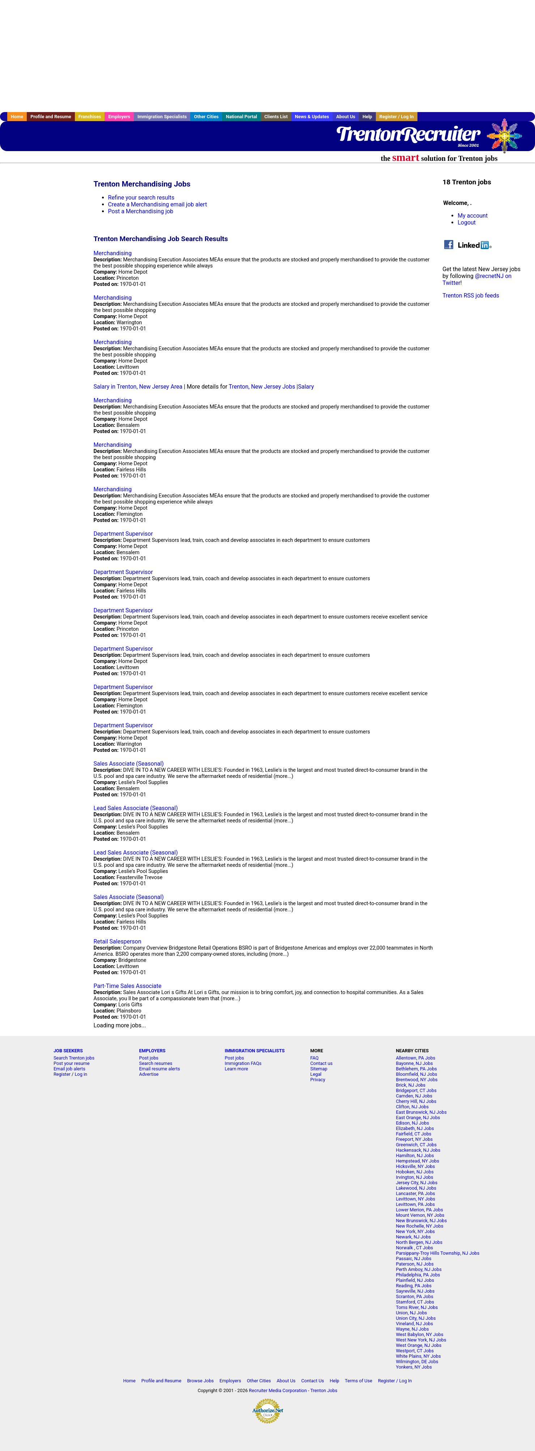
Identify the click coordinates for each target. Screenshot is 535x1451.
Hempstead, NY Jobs (417, 1161)
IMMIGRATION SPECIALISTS (255, 1050)
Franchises (89, 116)
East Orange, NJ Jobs (418, 1117)
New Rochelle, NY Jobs (419, 1226)
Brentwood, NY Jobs (416, 1079)
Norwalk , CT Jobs (414, 1247)
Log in (81, 1074)
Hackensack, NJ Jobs (418, 1150)
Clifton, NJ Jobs (412, 1106)
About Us (345, 116)
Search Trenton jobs (74, 1058)
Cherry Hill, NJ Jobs (416, 1101)
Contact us (321, 1063)
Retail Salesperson (117, 941)
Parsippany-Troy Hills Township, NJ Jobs (437, 1253)
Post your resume (72, 1063)
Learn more (236, 1068)
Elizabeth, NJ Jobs (415, 1128)
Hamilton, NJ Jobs (415, 1155)
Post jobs (148, 1058)
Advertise (149, 1074)
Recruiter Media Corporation (278, 1390)
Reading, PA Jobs (414, 1285)
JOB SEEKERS (68, 1050)
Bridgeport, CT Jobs (416, 1090)
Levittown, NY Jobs (415, 1199)
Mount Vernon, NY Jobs (420, 1215)
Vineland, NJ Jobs (414, 1323)
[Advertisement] (268, 56)
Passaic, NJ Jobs (413, 1258)
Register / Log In (396, 116)
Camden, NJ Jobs (414, 1096)
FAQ (314, 1058)
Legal (316, 1074)
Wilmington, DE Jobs (417, 1361)
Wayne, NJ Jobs (412, 1329)
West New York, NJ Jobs (421, 1340)
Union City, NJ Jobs (416, 1318)
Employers (119, 116)
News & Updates (312, 116)
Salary (306, 386)
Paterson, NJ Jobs (414, 1264)
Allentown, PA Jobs (415, 1058)
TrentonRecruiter (407, 134)
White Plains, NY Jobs (418, 1356)
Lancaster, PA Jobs (415, 1193)
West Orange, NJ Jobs (418, 1345)
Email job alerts (69, 1068)
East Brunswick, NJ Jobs (421, 1112)
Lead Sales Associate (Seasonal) (136, 808)
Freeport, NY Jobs (414, 1139)
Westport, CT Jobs (415, 1350)
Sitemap (318, 1068)
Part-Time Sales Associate (128, 986)
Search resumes (156, 1063)
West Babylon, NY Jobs (419, 1334)
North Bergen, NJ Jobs (419, 1242)
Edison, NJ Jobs (412, 1123)
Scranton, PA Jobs (414, 1296)
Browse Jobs (200, 1380)
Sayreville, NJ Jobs (415, 1291)
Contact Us (312, 1380)
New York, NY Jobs (415, 1231)
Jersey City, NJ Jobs (416, 1182)
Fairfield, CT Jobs (413, 1134)
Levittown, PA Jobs (415, 1204)
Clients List (276, 116)
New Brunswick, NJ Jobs (421, 1220)
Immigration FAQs (243, 1063)
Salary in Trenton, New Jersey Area (138, 386)
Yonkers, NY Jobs (414, 1367)
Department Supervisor (123, 533)
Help (367, 116)
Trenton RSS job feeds (470, 295)
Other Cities (206, 116)
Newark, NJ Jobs (413, 1237)
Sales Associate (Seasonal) (129, 763)
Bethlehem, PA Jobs (416, 1068)
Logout (467, 222)
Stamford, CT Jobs (415, 1302)
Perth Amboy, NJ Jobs (418, 1269)
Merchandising (113, 253)
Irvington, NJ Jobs (414, 1177)
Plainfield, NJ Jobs (415, 1280)
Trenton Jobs (323, 1390)
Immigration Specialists (162, 116)
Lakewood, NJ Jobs (416, 1188)
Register (62, 1074)
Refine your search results (141, 197)
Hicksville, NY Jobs (415, 1166)
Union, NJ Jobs (411, 1312)
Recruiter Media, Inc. (507, 139)
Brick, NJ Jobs (410, 1085)
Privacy (317, 1079)
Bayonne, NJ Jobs (414, 1063)
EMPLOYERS (152, 1050)
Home (17, 116)
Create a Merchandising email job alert (157, 204)
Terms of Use (358, 1380)
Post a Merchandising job (141, 211)
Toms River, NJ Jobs (417, 1307)
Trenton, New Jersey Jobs (262, 386)
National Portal (241, 116)
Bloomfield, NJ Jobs (416, 1074)
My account (473, 215)
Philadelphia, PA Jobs (418, 1274)
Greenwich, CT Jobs (416, 1144)
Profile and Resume (50, 116)
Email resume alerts (159, 1068)
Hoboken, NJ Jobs (414, 1171)
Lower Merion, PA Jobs (419, 1209)
